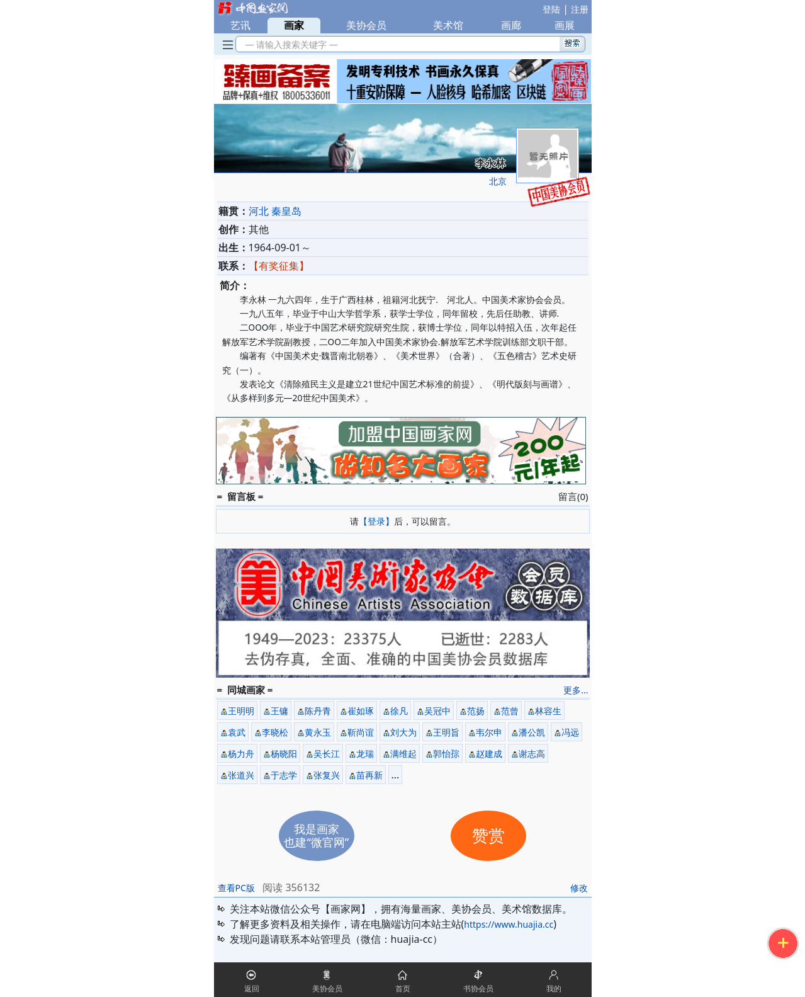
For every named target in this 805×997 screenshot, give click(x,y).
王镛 (279, 711)
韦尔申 (489, 732)
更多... (575, 690)
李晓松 (275, 732)
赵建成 (489, 754)
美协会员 (366, 25)
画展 (564, 25)
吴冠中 (437, 711)
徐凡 (399, 711)
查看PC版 (236, 888)
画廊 (511, 25)
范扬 (476, 711)
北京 (498, 181)
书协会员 (478, 988)
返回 (251, 988)
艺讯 (240, 25)
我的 (553, 988)
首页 (402, 988)
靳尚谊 (360, 732)
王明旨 (446, 732)
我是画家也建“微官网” (316, 835)
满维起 (403, 754)
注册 (579, 9)
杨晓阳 (284, 754)
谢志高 (532, 754)
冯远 (570, 732)
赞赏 (488, 836)
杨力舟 (241, 754)
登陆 (551, 9)
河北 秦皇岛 (275, 211)
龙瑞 (365, 754)
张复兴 (326, 775)
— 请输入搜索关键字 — (290, 44)
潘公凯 (532, 732)
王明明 (241, 711)
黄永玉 (318, 732)
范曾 (510, 711)
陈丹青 (318, 711)
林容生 (548, 711)
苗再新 (369, 775)
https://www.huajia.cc (508, 924)
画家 (294, 25)
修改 (579, 888)
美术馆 (448, 25)
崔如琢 (360, 711)
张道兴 (241, 775)
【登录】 (376, 521)
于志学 (284, 775)
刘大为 (403, 732)
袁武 (236, 732)
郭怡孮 (446, 754)
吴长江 (326, 754)
